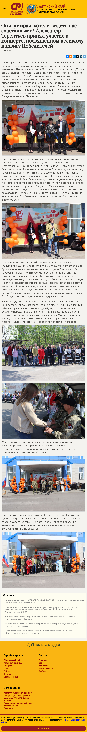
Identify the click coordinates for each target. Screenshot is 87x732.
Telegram (8, 666)
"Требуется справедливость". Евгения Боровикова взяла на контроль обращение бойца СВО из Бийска (38, 632)
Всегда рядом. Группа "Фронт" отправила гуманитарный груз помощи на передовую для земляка (40, 625)
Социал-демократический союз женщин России (18, 704)
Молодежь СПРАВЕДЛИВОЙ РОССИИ (16, 699)
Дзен (6, 668)
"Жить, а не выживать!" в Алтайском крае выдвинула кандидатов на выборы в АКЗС (43, 601)
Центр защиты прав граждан (17, 695)
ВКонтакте (8, 674)
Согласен (43, 728)
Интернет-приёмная (13, 663)
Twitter (7, 671)
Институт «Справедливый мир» (18, 693)
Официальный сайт (12, 660)
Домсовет (8, 708)
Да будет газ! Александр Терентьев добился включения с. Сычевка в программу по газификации (39, 618)
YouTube (42, 671)
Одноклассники (11, 677)
